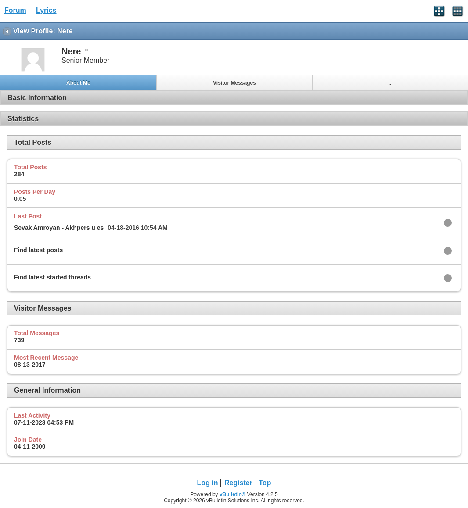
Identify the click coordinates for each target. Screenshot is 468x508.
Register (238, 483)
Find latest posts (38, 250)
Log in (207, 483)
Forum (15, 10)
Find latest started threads (52, 277)
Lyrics (46, 10)
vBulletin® (233, 494)
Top (265, 483)
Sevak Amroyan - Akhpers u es (59, 227)
